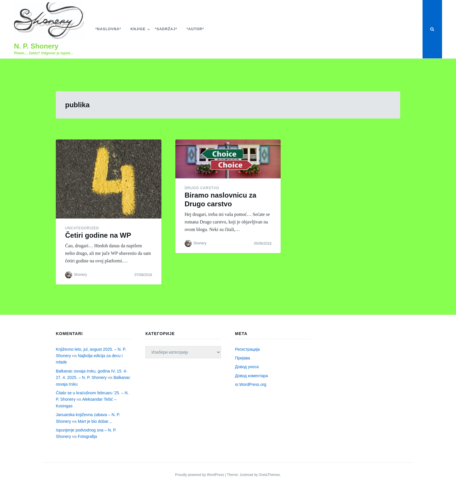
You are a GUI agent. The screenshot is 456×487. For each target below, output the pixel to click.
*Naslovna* (108, 29)
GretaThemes (269, 475)
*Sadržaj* (166, 29)
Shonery (80, 275)
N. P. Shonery (36, 46)
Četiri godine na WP (98, 235)
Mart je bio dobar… (95, 421)
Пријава (242, 358)
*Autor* (195, 29)
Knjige (138, 29)
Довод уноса (247, 366)
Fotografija (87, 436)
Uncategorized (82, 228)
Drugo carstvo (202, 188)
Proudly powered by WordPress (200, 475)
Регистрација (247, 349)
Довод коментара (251, 375)
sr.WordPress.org (250, 384)
